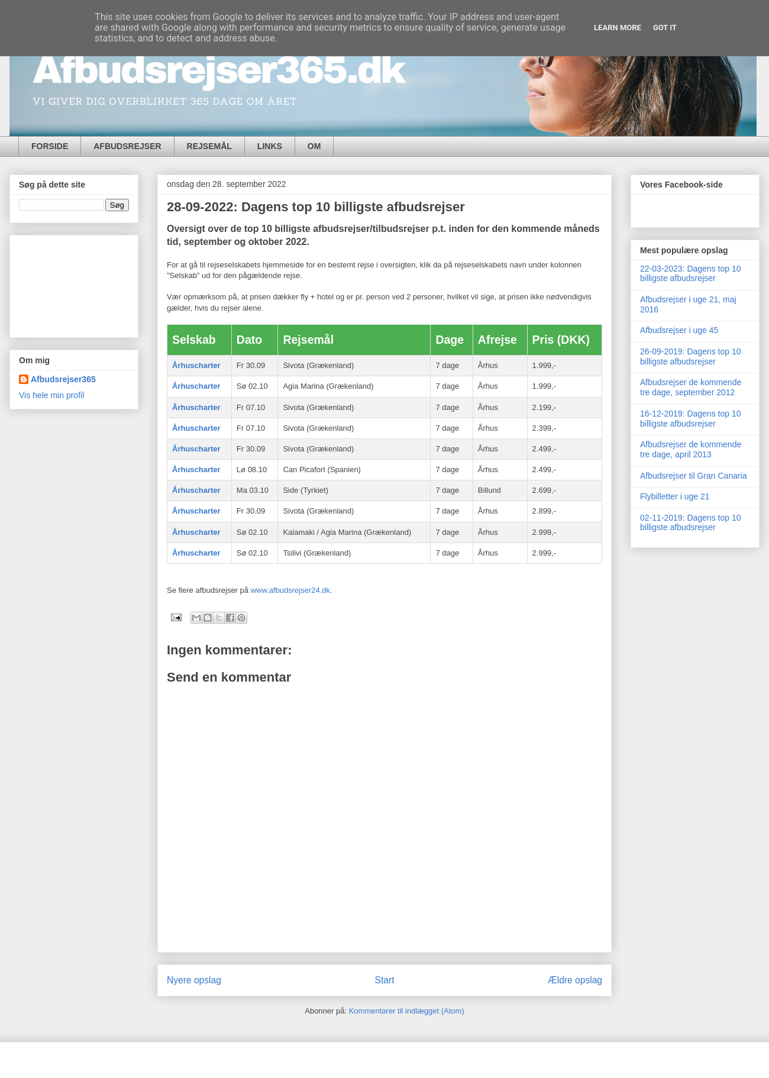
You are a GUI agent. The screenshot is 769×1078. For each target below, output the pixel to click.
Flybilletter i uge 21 (675, 496)
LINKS (269, 146)
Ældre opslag (575, 980)
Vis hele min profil (51, 395)
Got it (665, 27)
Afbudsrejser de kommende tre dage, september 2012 (690, 387)
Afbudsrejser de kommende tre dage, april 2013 (690, 449)
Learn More (617, 27)
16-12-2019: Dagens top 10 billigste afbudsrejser (690, 418)
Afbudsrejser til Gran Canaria (693, 475)
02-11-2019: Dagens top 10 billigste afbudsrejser (690, 522)
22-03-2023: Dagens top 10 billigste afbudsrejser (690, 273)
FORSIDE (49, 146)
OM (314, 146)
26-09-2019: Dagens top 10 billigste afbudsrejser (690, 356)
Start (385, 980)
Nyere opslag (194, 980)
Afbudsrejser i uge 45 (679, 330)
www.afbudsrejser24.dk (290, 590)
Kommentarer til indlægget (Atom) (406, 1010)
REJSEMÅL (209, 146)
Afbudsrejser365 (63, 379)
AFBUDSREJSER (127, 146)
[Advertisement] (74, 284)
